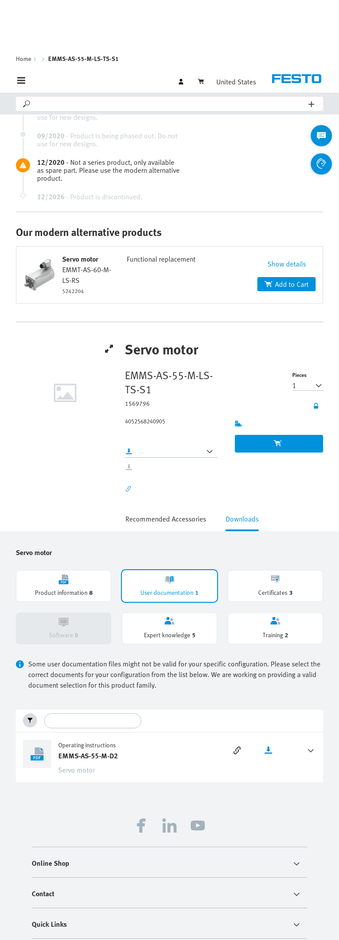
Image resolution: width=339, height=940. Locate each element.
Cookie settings (281, 924)
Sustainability (211, 903)
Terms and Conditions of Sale (177, 924)
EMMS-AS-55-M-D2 (88, 663)
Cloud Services (236, 924)
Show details (286, 171)
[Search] (170, 11)
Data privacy (171, 903)
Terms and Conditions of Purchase (275, 903)
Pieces (299, 282)
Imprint (139, 903)
